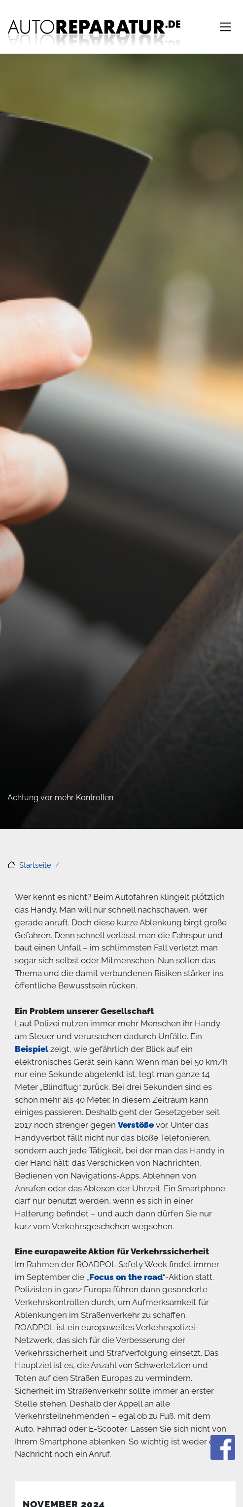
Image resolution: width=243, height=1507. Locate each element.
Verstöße (136, 1125)
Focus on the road (126, 1277)
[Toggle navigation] (225, 26)
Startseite (35, 864)
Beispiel (31, 1049)
